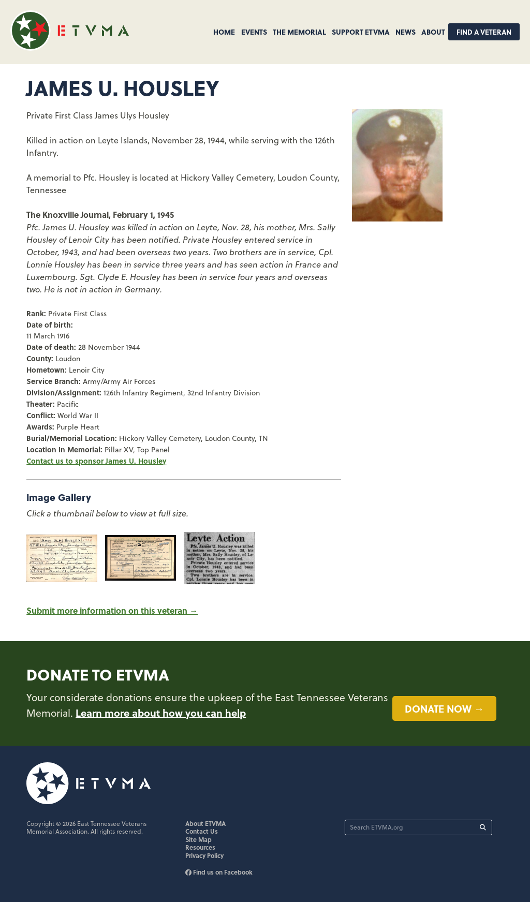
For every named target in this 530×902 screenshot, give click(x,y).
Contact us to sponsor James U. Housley (96, 460)
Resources (200, 847)
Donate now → (444, 708)
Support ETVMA (361, 31)
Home (224, 31)
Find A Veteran (484, 32)
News (405, 31)
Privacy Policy (204, 855)
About (433, 31)
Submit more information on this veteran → (112, 610)
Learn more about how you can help (161, 712)
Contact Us (201, 831)
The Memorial (299, 31)
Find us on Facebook (219, 872)
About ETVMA (205, 823)
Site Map (198, 839)
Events (254, 31)
